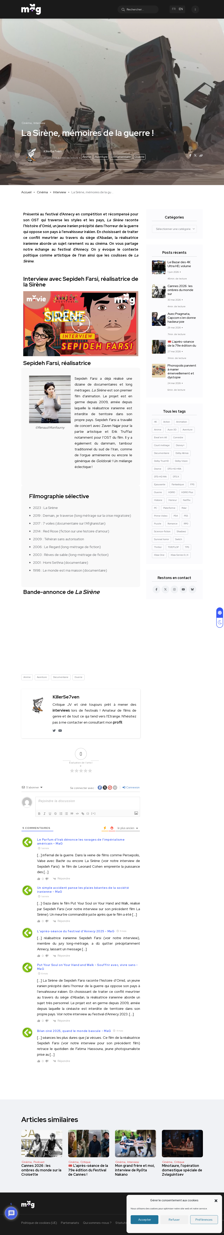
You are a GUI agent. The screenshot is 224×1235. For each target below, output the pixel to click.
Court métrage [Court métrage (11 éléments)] (162, 445)
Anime (86, 157)
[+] (93, 813)
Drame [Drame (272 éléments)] (157, 468)
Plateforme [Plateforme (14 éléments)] (169, 508)
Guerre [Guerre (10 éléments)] (158, 492)
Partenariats (70, 1223)
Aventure (101, 157)
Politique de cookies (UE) (39, 1223)
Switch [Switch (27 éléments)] (178, 539)
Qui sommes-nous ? (97, 1223)
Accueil (26, 192)
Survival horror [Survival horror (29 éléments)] (161, 539)
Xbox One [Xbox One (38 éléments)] (159, 555)
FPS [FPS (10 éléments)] (192, 484)
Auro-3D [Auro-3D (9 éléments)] (172, 429)
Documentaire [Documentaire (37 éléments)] (161, 453)
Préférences (203, 1220)
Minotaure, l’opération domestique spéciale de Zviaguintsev (182, 1170)
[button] (216, 1200)
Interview (59, 192)
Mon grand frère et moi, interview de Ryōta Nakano (135, 1170)
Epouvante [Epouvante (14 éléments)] (159, 484)
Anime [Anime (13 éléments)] (157, 429)
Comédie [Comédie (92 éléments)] (178, 437)
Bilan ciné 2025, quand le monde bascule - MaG (74, 1031)
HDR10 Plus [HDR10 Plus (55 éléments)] (187, 492)
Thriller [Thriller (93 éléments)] (158, 547)
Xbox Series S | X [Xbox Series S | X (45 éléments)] (179, 555)
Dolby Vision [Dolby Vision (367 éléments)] (181, 461)
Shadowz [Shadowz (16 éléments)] (181, 531)
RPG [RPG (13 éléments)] (186, 523)
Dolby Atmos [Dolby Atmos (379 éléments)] (182, 453)
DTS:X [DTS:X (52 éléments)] (176, 476)
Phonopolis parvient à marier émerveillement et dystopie (182, 371)
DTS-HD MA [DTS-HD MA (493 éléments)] (160, 476)
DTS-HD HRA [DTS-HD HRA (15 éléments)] (174, 468)
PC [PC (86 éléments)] (155, 508)
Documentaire (121, 157)
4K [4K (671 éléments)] (155, 421)
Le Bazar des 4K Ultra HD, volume (179, 264)
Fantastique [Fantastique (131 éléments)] (178, 484)
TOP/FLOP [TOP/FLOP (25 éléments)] (173, 547)
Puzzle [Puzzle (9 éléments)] (157, 523)
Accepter (144, 1220)
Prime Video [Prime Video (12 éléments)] (160, 515)
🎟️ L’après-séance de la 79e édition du (182, 344)
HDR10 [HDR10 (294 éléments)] (171, 492)
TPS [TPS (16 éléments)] (187, 547)
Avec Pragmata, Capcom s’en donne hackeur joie (182, 318)
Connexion (131, 787)
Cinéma (42, 192)
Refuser (174, 1220)
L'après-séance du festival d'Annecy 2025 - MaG (76, 931)
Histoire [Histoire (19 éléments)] (158, 500)
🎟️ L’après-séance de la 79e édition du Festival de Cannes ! (88, 1170)
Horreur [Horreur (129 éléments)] (173, 500)
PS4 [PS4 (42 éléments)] (176, 515)
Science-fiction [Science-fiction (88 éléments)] (162, 531)
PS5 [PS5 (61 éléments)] (186, 515)
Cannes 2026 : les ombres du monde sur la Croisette (41, 1170)
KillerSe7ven (66, 697)
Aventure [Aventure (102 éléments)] (188, 429)
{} (88, 813)
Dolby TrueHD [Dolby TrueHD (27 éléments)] (161, 461)
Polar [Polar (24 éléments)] (184, 508)
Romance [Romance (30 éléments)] (173, 523)
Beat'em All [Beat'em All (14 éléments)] (160, 437)
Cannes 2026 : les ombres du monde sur (180, 290)
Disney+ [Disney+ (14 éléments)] (180, 445)
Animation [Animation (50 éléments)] (181, 421)
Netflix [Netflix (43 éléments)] (186, 500)
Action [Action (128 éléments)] (166, 421)
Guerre (140, 157)
